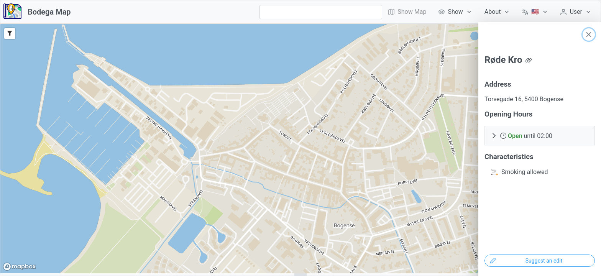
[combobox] (320, 12)
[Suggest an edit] (539, 261)
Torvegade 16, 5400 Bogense (523, 99)
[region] (300, 148)
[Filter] (9, 33)
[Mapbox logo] (19, 266)
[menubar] (490, 12)
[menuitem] (455, 12)
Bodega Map (49, 11)
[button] (539, 136)
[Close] (589, 34)
